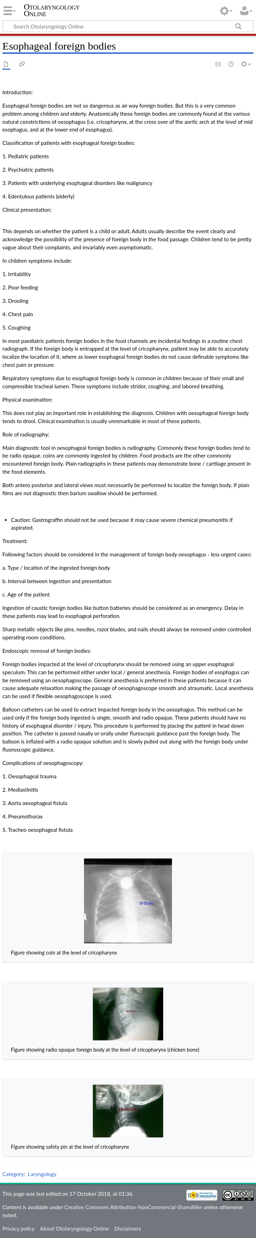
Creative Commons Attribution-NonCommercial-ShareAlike (133, 1207)
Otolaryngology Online (52, 10)
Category (13, 1174)
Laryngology (42, 1174)
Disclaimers (127, 1228)
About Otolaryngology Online (74, 1228)
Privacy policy (18, 1228)
